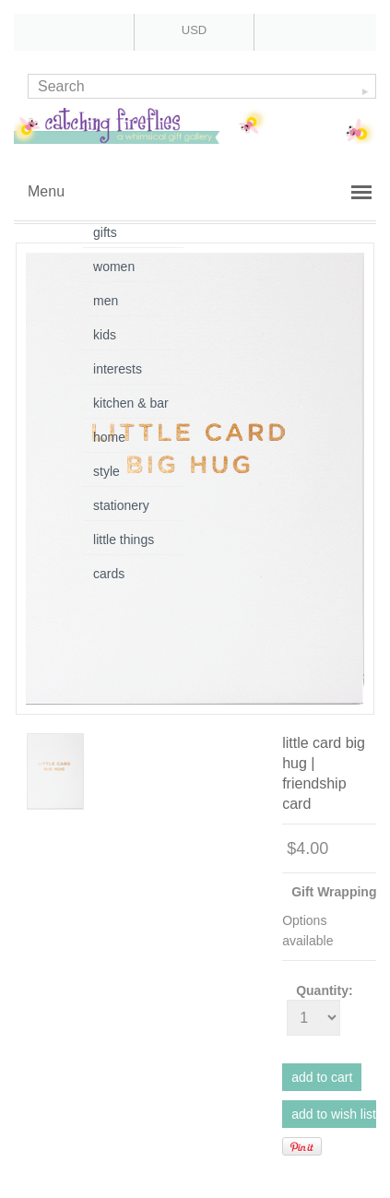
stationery (121, 505)
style (106, 471)
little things (123, 539)
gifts (105, 232)
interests (117, 369)
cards (108, 573)
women (114, 266)
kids (104, 334)
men (105, 300)
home (109, 437)
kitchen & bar (131, 403)
